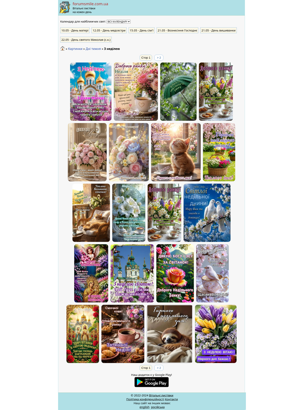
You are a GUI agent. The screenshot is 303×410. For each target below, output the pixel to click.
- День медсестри (109, 30)
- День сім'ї (141, 30)
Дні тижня (93, 49)
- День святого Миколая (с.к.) (86, 40)
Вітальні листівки (161, 395)
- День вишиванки (218, 30)
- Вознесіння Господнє (177, 30)
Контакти (171, 399)
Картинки (75, 49)
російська (158, 407)
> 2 (159, 57)
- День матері (74, 30)
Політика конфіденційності (145, 399)
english (144, 407)
